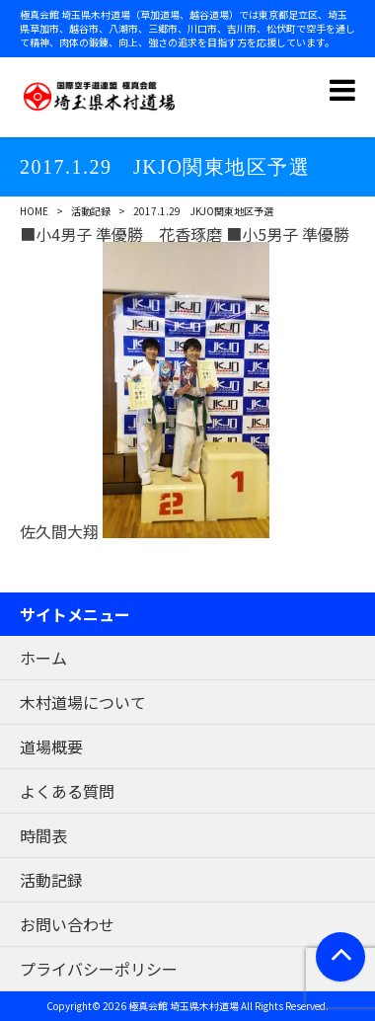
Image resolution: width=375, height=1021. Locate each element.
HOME (34, 210)
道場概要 (51, 746)
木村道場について (83, 702)
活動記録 (91, 210)
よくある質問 (67, 791)
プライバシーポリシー (99, 969)
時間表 (43, 835)
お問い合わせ (67, 924)
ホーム (43, 657)
